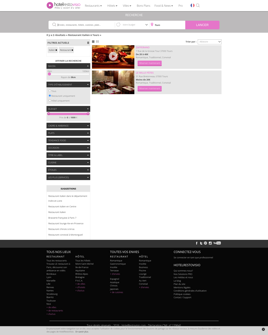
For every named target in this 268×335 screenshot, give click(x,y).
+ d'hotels (80, 287)
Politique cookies (182, 294)
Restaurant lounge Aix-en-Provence (65, 223)
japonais (114, 288)
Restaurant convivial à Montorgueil (65, 234)
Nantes (49, 290)
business (143, 267)
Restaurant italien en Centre (62, 206)
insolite (113, 267)
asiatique (114, 282)
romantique (116, 260)
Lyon (48, 277)
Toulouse (51, 300)
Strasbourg (51, 293)
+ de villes (51, 307)
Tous (53, 91)
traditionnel (145, 277)
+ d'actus (50, 313)
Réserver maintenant (149, 63)
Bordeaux (51, 273)
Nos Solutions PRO (183, 274)
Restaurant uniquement (63, 95)
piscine (142, 270)
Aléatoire (204, 41)
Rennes (50, 287)
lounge (142, 273)
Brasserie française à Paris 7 (62, 217)
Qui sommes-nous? (183, 270)
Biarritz (49, 297)
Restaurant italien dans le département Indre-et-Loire (67, 198)
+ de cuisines (116, 292)
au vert (142, 280)
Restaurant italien (57, 212)
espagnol (114, 278)
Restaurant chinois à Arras (61, 229)
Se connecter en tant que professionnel (193, 257)
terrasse (114, 270)
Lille (48, 283)
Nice (48, 303)
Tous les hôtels (82, 260)
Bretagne (79, 277)
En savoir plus (82, 331)
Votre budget (129, 24)
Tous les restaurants (56, 260)
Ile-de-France (81, 267)
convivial (143, 283)
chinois (113, 285)
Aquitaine (80, 270)
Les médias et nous (183, 277)
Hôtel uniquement (60, 100)
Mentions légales (182, 287)
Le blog (177, 280)
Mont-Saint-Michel (84, 263)
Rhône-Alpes (81, 273)
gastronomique (118, 263)
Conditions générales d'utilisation (190, 290)
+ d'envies (115, 273)
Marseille (50, 280)
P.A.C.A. (79, 280)
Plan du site (179, 284)
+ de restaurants (54, 310)
